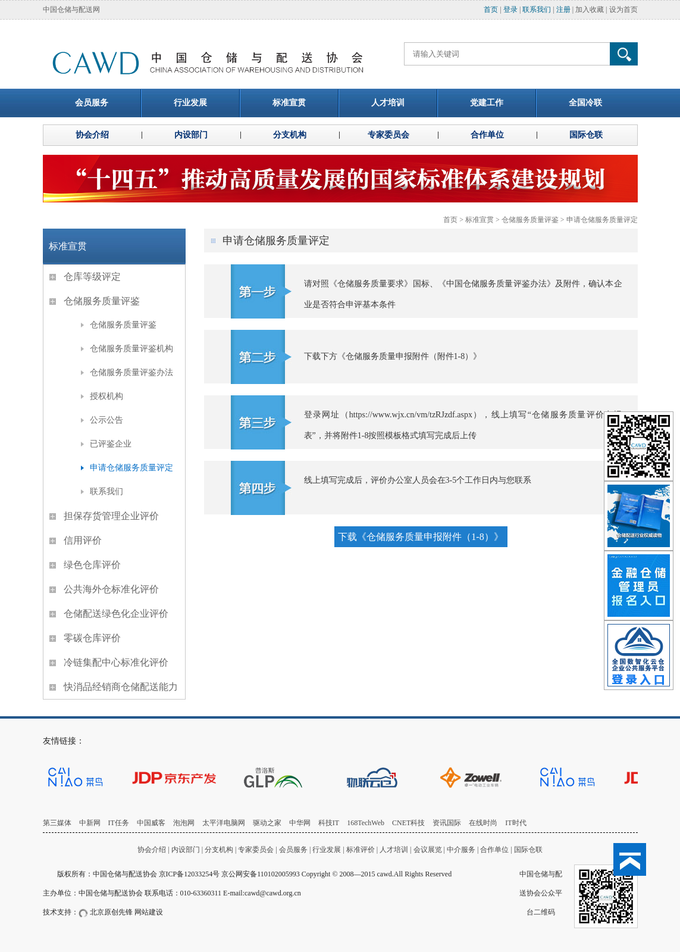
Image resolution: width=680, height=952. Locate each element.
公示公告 (106, 420)
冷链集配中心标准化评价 (116, 662)
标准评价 (360, 849)
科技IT (328, 823)
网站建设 (148, 912)
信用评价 (83, 540)
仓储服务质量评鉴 (530, 220)
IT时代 (515, 823)
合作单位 (494, 849)
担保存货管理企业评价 (111, 516)
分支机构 (220, 849)
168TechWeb (365, 823)
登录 (510, 9)
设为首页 (623, 9)
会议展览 (427, 849)
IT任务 (118, 823)
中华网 (300, 823)
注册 (563, 9)
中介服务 (461, 849)
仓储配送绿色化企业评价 (116, 613)
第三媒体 (57, 823)
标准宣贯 (479, 220)
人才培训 (394, 849)
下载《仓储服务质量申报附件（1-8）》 (420, 537)
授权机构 (106, 396)
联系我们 (536, 9)
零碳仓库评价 (92, 638)
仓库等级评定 (92, 276)
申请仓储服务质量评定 (602, 220)
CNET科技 (408, 823)
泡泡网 (184, 823)
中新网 (90, 823)
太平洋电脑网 (223, 823)
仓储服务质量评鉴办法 (131, 372)
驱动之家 (267, 823)
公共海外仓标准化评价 (111, 589)
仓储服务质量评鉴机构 (131, 348)
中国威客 (151, 823)
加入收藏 (589, 9)
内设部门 (185, 849)
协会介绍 (151, 849)
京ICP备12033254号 (189, 874)
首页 (491, 9)
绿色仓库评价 (92, 565)
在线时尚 (483, 823)
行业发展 (326, 849)
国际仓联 (528, 849)
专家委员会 (256, 849)
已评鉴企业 (110, 443)
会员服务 (293, 849)
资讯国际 (447, 823)
